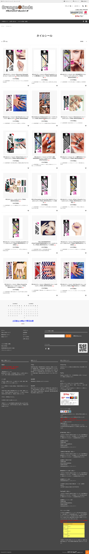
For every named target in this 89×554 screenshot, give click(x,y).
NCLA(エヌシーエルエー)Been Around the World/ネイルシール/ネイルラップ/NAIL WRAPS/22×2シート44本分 (16, 286)
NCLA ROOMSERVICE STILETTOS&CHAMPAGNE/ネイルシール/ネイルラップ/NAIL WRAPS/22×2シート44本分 (44, 243)
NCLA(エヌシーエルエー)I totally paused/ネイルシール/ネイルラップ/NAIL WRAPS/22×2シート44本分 (15, 243)
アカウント (67, 1)
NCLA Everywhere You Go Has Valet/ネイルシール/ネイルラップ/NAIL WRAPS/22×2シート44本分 (44, 201)
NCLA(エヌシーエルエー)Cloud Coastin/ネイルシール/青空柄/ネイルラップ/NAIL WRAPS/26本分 (44, 76)
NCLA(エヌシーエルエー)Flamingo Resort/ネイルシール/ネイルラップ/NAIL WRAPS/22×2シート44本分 (73, 243)
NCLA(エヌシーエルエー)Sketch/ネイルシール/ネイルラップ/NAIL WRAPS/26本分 (44, 285)
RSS (2, 346)
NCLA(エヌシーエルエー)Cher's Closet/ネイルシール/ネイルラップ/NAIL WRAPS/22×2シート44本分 (73, 201)
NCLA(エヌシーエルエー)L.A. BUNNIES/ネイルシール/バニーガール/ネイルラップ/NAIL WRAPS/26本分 (73, 76)
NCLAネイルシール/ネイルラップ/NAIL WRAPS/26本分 (16, 200)
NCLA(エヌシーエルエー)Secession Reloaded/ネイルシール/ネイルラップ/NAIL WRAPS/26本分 (16, 75)
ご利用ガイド (4, 21)
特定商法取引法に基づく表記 (8, 348)
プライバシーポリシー (6, 350)
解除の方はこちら (77, 335)
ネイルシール (8, 26)
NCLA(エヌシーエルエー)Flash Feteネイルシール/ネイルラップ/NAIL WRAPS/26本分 (15, 157)
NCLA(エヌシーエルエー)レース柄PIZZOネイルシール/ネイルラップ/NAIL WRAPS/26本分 (73, 157)
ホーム (2, 26)
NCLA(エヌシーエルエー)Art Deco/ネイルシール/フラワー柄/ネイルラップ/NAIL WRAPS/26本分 (16, 118)
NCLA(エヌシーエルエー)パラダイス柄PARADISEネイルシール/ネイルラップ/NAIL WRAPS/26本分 (44, 158)
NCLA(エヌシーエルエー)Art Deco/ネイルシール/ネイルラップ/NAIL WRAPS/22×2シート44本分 (73, 285)
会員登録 (85, 1)
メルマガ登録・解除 (23, 21)
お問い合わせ (13, 21)
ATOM (5, 346)
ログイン (76, 1)
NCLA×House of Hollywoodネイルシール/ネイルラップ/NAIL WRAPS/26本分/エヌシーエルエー (44, 118)
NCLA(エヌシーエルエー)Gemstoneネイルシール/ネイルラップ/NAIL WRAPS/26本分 (73, 117)
